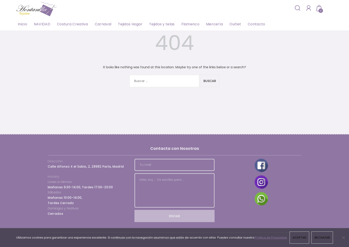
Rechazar (322, 237)
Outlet (235, 24)
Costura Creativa (72, 24)
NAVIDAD (42, 24)
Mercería (214, 24)
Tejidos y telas (162, 24)
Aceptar (299, 237)
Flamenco (190, 24)
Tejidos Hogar (130, 24)
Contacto (256, 24)
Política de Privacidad (271, 237)
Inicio (22, 24)
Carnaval (103, 24)
